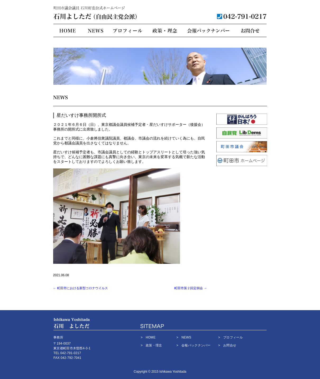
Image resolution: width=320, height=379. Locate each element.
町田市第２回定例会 (190, 288)
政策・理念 (164, 31)
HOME (67, 31)
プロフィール (127, 31)
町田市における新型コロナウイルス (80, 288)
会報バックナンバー (208, 31)
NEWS (95, 31)
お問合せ (250, 31)
